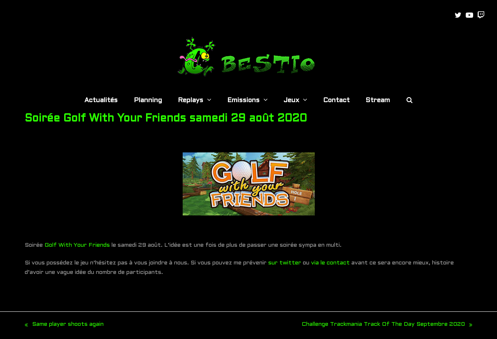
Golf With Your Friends (77, 245)
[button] (409, 101)
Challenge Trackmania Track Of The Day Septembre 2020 (387, 326)
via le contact (330, 263)
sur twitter (284, 263)
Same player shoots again (64, 326)
